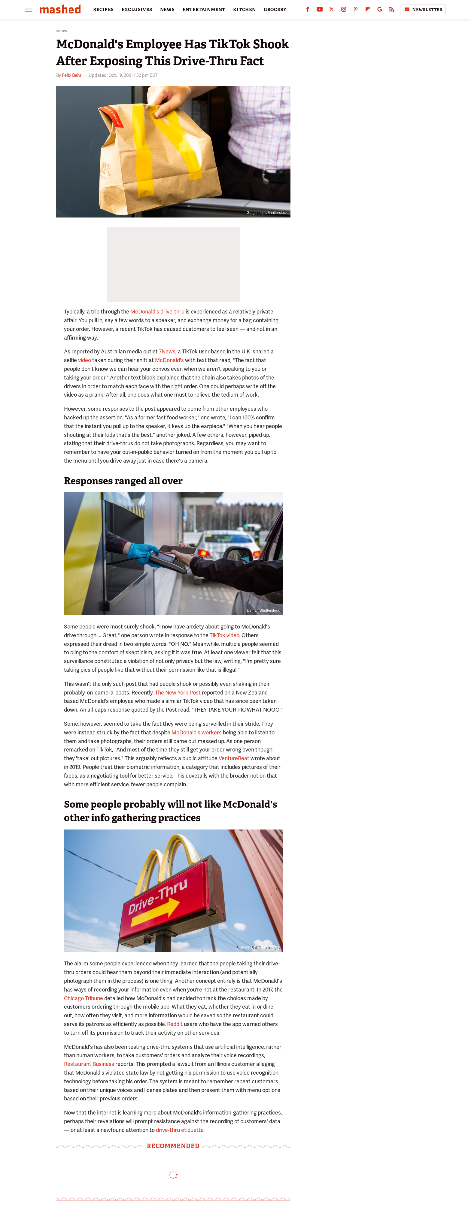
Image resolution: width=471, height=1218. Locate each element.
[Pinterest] (355, 11)
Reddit (175, 1024)
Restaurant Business (89, 1063)
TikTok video (224, 635)
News (61, 31)
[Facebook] (307, 11)
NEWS (167, 10)
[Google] (379, 11)
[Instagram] (343, 11)
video (84, 360)
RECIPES (103, 10)
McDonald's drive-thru (157, 311)
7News (167, 351)
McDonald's (169, 360)
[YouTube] (319, 11)
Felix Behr (71, 75)
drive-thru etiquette (179, 1129)
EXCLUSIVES (137, 10)
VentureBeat (234, 758)
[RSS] (391, 11)
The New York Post (178, 692)
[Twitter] (331, 11)
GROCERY (275, 10)
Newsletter (422, 9)
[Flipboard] (367, 11)
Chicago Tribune (83, 998)
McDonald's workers (197, 732)
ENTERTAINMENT (204, 10)
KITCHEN (244, 10)
